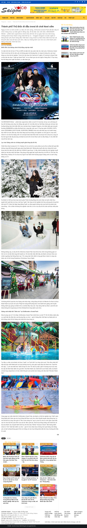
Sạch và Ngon (30, 18)
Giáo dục (60, 18)
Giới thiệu (3, 2)
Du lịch (47, 18)
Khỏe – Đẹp (39, 18)
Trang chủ (5, 18)
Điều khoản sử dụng (15, 2)
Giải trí (53, 18)
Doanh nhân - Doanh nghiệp (10, 444)
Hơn (70, 18)
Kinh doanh (19, 18)
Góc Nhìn (9, 438)
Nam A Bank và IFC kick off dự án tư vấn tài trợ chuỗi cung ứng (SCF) (77, 54)
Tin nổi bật (8, 43)
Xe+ (66, 18)
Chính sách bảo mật (26, 2)
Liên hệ (8, 2)
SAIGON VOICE (6, 511)
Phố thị (12, 18)
